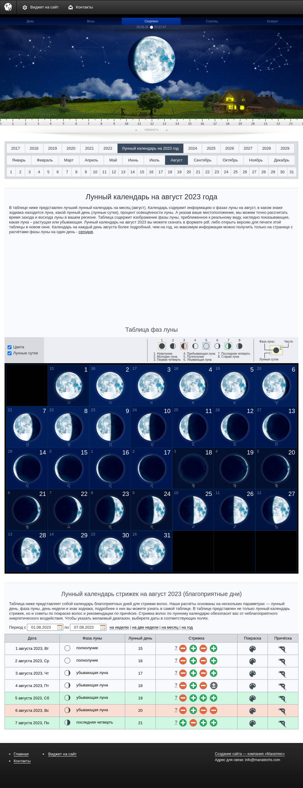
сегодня (86, 232)
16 (151, 172)
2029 (285, 148)
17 (160, 172)
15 (142, 172)
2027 (248, 148)
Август (176, 160)
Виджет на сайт (44, 7)
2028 (266, 148)
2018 (34, 148)
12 (114, 172)
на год (187, 627)
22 (207, 172)
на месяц (169, 627)
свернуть (151, 129)
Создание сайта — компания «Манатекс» (250, 754)
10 (95, 172)
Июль (154, 160)
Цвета (16, 347)
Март (68, 160)
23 (217, 172)
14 (132, 172)
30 (282, 172)
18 (170, 172)
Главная (21, 754)
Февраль (45, 160)
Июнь (133, 160)
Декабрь (281, 160)
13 (123, 172)
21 (198, 172)
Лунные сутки (23, 353)
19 (179, 172)
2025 (211, 148)
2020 (71, 148)
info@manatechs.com (262, 760)
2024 (192, 148)
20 (189, 172)
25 (235, 172)
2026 (229, 148)
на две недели (145, 627)
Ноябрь (256, 160)
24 (226, 172)
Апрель (91, 160)
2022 (108, 148)
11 (104, 172)
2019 (52, 148)
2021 (89, 148)
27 (254, 172)
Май (113, 160)
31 (291, 172)
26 (245, 172)
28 (263, 172)
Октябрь (230, 160)
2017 (15, 148)
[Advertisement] (151, 279)
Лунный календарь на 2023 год (150, 148)
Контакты (84, 7)
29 (273, 172)
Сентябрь (202, 160)
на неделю (119, 627)
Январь (19, 160)
